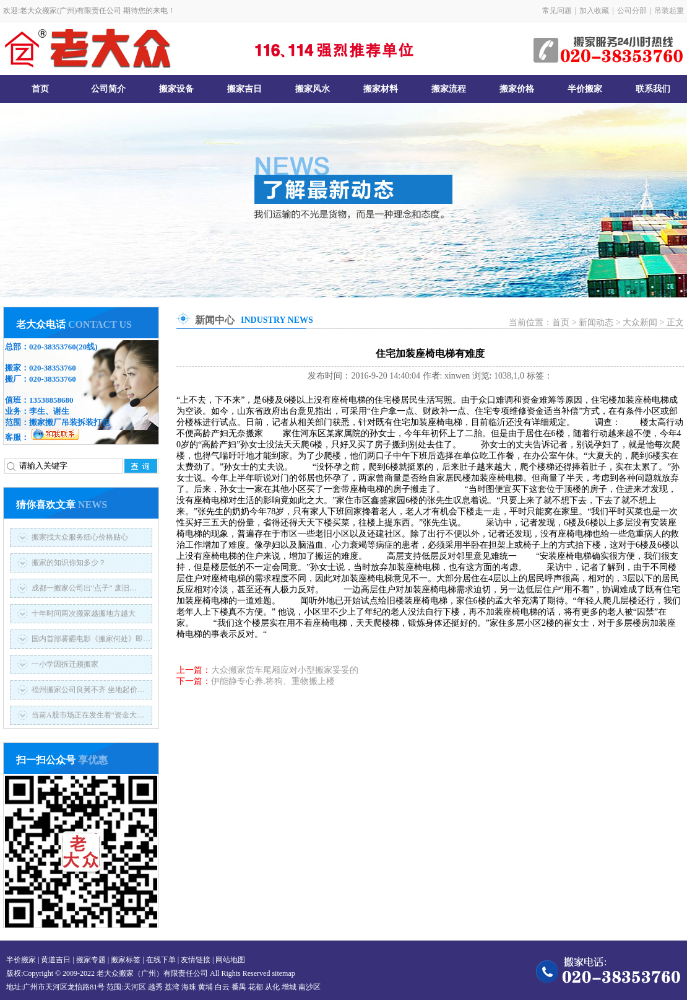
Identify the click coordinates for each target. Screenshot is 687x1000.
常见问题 (557, 10)
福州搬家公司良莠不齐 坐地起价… (88, 689)
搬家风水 (312, 89)
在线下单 (161, 959)
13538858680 (51, 400)
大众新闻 (640, 322)
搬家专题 (91, 959)
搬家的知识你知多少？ (69, 562)
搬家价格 (516, 89)
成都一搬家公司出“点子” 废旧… (84, 588)
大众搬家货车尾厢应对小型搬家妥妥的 (284, 670)
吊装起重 (669, 10)
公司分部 (632, 10)
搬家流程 (448, 89)
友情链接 (195, 959)
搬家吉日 (244, 89)
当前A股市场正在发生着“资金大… (88, 715)
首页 (40, 89)
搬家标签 (125, 959)
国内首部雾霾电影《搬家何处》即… (91, 638)
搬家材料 (380, 89)
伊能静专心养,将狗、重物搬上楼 (273, 681)
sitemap (283, 973)
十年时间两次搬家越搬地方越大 (84, 613)
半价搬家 (585, 89)
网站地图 (230, 959)
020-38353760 (52, 346)
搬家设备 (176, 89)
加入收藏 (594, 10)
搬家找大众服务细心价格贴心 (80, 537)
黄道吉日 (56, 959)
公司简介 (108, 89)
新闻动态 (596, 322)
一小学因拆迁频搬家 (65, 664)
